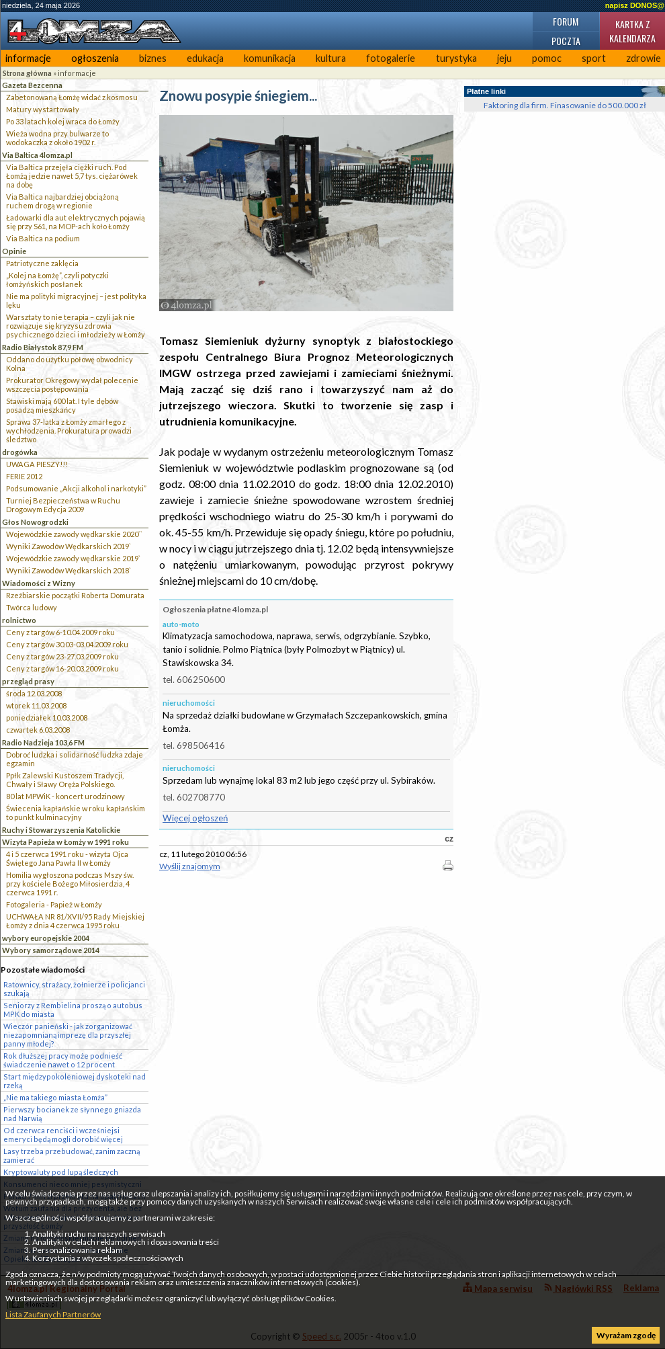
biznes (153, 58)
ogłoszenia (95, 58)
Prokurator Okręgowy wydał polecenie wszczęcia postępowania (72, 384)
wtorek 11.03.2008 (36, 705)
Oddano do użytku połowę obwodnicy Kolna (69, 363)
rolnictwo (19, 620)
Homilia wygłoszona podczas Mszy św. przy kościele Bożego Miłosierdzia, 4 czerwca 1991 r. (70, 883)
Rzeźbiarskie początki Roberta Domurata (75, 595)
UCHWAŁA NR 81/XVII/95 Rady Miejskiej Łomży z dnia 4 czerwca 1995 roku (75, 921)
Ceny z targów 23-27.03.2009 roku (62, 656)
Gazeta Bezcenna (32, 85)
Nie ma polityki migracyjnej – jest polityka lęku (76, 300)
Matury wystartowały (42, 109)
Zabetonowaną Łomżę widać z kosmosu (72, 97)
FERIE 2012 (24, 476)
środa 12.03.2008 (34, 693)
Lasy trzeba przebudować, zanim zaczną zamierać (71, 1155)
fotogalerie (390, 58)
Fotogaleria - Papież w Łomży (54, 904)
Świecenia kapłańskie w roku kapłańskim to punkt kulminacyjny (75, 812)
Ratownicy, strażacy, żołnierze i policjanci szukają (74, 988)
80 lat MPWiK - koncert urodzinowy (65, 796)
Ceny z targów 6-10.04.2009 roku (60, 632)
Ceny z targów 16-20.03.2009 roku (62, 668)
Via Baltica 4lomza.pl (37, 155)
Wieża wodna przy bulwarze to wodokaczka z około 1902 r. (57, 138)
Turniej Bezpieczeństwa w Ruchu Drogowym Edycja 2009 (63, 505)
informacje (28, 58)
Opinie (14, 251)
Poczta (565, 41)
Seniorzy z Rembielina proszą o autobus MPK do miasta (72, 1009)
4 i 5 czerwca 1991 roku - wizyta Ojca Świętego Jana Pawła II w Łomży (67, 858)
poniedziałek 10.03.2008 (46, 717)
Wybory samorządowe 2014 (50, 950)
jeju (504, 58)
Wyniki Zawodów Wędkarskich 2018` (68, 570)
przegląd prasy (28, 681)
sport (594, 58)
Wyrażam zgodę (626, 1335)
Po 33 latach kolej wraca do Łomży (63, 121)
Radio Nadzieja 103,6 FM (43, 742)
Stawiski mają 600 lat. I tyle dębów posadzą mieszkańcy (62, 405)
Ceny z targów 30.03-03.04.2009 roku (67, 644)
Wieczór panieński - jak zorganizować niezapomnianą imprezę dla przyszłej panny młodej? (67, 1035)
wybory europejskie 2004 (45, 938)
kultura (331, 58)
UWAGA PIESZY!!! (37, 464)
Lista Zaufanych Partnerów (53, 1314)
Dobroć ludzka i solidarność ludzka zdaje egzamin (74, 759)
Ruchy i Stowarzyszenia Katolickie (61, 829)
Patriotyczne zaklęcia (42, 263)
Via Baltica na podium (43, 238)
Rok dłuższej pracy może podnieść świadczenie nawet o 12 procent (62, 1060)
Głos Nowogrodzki (35, 522)
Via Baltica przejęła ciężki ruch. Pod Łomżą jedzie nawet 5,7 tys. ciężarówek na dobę (72, 176)
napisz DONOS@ (634, 5)
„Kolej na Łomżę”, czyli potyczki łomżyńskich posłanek (57, 279)
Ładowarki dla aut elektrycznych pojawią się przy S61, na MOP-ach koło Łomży (75, 222)
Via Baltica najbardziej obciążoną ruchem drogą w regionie (62, 201)
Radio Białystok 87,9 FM (42, 347)
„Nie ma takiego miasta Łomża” (55, 1097)
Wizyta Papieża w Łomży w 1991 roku (65, 841)
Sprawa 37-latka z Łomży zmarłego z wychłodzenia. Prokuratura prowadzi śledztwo (69, 430)
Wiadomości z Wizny (38, 583)
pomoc (547, 58)
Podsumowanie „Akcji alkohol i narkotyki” (76, 488)
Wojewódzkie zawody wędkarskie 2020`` (74, 534)
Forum (565, 21)
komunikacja (270, 58)
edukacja (205, 58)
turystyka (456, 58)
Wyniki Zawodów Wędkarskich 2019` (68, 546)
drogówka (20, 452)
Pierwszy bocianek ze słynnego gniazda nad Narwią (72, 1113)
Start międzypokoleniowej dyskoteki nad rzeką (74, 1081)
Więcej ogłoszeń (195, 818)
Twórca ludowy (31, 607)
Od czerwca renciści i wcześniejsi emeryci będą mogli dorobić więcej (63, 1134)
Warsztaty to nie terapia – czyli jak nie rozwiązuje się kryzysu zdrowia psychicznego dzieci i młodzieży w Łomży (75, 326)
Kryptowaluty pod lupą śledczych (60, 1172)
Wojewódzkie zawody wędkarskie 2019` (73, 558)
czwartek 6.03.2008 (38, 729)
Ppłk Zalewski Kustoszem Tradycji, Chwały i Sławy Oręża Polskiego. (65, 779)
